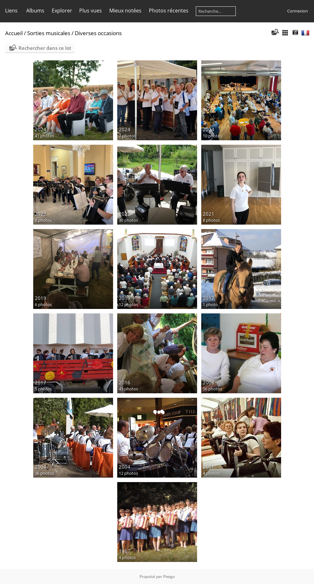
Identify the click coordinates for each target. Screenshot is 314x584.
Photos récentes (168, 10)
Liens (11, 10)
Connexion (297, 11)
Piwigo (169, 576)
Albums (35, 10)
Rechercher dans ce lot (45, 48)
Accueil (14, 33)
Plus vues (90, 10)
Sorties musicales (48, 33)
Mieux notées (125, 10)
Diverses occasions (98, 33)
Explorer (62, 10)
